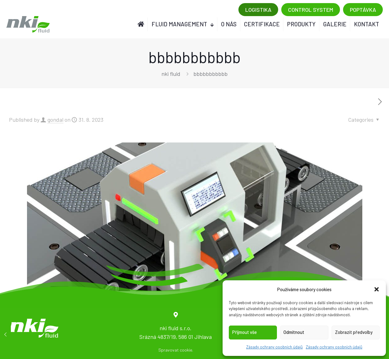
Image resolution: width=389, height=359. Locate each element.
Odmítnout (293, 332)
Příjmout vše (244, 332)
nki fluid (170, 73)
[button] (376, 289)
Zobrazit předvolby (354, 332)
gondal (55, 119)
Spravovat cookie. (175, 349)
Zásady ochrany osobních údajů (274, 346)
